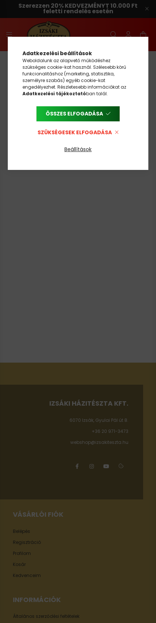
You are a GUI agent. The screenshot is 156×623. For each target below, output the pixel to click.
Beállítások (78, 149)
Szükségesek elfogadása (75, 132)
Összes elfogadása (74, 113)
